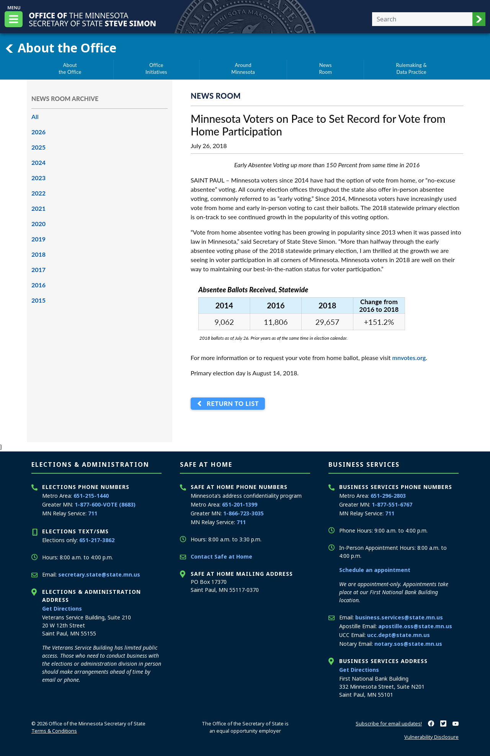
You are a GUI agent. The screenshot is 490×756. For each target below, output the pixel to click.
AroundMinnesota (243, 68)
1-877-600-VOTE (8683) (105, 504)
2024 (38, 162)
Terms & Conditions (54, 730)
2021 (38, 208)
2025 (38, 147)
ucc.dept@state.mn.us (398, 635)
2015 (38, 300)
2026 (38, 131)
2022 (38, 193)
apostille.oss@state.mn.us (415, 626)
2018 (38, 254)
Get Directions (62, 608)
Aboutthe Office (70, 68)
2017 (38, 269)
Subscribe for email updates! (389, 723)
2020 (38, 223)
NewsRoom (325, 68)
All (35, 116)
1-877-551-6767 (392, 504)
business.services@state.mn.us (399, 617)
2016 (38, 284)
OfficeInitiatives (156, 68)
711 (92, 513)
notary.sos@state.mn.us (408, 643)
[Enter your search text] (422, 19)
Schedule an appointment (374, 570)
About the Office (60, 48)
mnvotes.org (409, 357)
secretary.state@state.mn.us (99, 574)
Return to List (231, 403)
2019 (38, 239)
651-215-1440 (91, 495)
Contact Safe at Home (221, 556)
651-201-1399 (239, 504)
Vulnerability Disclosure (431, 736)
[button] (478, 19)
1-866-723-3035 (243, 513)
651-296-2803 (388, 495)
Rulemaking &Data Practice (411, 68)
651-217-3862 (96, 540)
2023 (38, 177)
